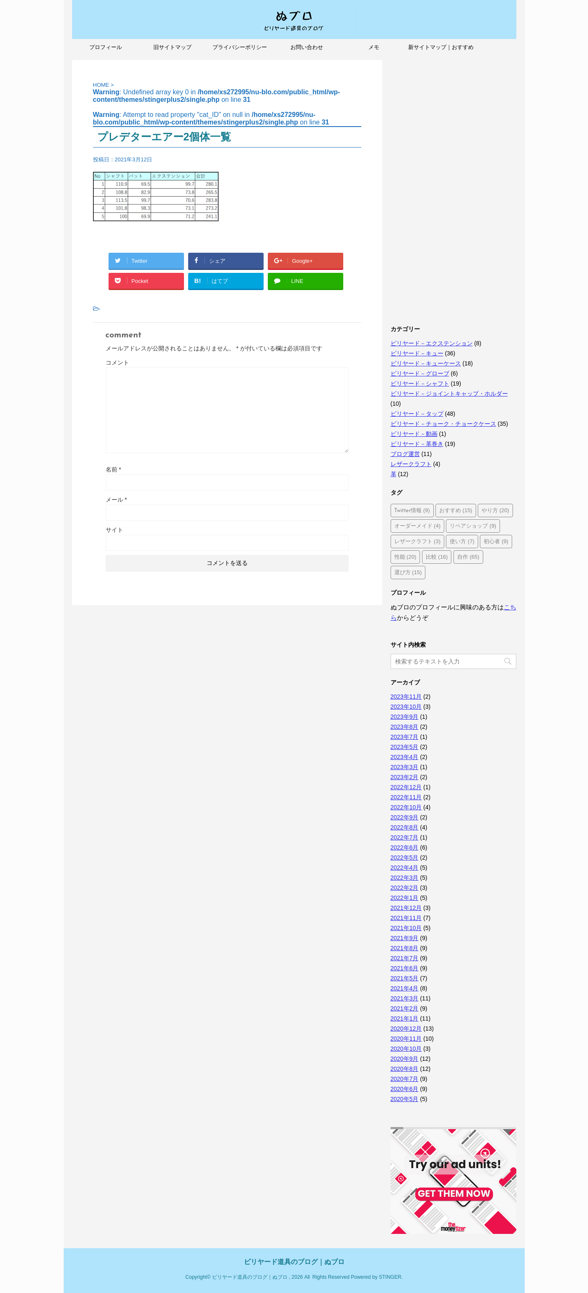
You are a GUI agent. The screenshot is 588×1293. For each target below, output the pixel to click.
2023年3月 (405, 767)
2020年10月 (406, 1048)
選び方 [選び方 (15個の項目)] (408, 572)
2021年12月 (406, 907)
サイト (114, 529)
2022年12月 (406, 787)
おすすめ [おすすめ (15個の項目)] (455, 510)
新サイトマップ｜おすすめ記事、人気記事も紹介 (441, 50)
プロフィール (105, 47)
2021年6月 (405, 968)
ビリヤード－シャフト (420, 383)
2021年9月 (405, 938)
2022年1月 (405, 897)
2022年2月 (405, 887)
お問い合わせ (306, 47)
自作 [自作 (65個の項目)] (468, 557)
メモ (373, 47)
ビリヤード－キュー (417, 353)
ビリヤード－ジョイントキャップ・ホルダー (449, 393)
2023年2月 (405, 777)
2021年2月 (405, 1008)
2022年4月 (405, 867)
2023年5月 (405, 747)
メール (116, 499)
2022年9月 (405, 817)
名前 (113, 469)
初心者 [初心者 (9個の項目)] (496, 541)
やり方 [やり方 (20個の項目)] (495, 510)
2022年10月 (406, 807)
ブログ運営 (405, 454)
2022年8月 (405, 827)
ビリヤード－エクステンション (432, 343)
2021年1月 (405, 1018)
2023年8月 (405, 726)
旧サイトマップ (172, 47)
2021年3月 (405, 998)
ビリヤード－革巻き (417, 444)
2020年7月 (405, 1078)
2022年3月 (405, 877)
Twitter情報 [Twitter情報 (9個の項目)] (412, 510)
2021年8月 (405, 948)
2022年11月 (406, 797)
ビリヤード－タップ (417, 413)
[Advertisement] (453, 185)
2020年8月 (405, 1068)
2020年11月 (406, 1038)
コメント (117, 362)
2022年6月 (405, 847)
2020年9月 (405, 1058)
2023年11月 (406, 696)
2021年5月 (405, 978)
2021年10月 (406, 928)
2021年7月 (405, 958)
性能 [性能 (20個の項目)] (405, 557)
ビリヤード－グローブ (420, 373)
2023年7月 (405, 736)
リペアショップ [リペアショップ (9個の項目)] (473, 526)
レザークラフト (411, 464)
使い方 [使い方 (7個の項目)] (462, 541)
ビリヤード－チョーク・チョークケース (443, 423)
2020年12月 (406, 1028)
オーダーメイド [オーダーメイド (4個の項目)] (417, 526)
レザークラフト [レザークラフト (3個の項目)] (417, 541)
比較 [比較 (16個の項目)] (437, 557)
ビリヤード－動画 (414, 433)
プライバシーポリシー (239, 47)
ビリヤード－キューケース (426, 363)
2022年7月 (405, 837)
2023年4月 (405, 757)
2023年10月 (406, 706)
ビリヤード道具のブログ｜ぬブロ (294, 1261)
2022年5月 (405, 857)
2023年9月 (405, 716)
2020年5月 (405, 1099)
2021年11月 (406, 918)
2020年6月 (405, 1089)
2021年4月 (405, 988)
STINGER (390, 1277)
